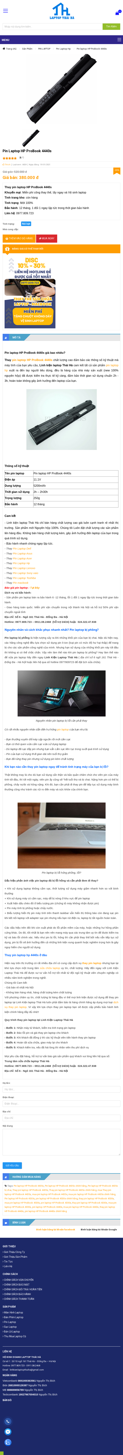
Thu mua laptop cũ (14, 1336)
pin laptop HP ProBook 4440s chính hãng (46, 1211)
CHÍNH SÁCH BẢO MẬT (16, 1284)
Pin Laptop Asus (22, 553)
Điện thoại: (8, 1097)
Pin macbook (20, 582)
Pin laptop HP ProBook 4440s (92, 48)
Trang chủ (11, 48)
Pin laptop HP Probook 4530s (20, 1198)
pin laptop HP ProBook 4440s (32, 360)
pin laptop (63, 729)
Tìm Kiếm (111, 26)
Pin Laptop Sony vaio (25, 573)
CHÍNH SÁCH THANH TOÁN (18, 1299)
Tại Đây (35, 587)
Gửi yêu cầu (12, 1165)
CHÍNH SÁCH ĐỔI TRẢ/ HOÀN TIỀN (22, 1289)
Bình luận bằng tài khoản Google (99, 1229)
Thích (6, 164)
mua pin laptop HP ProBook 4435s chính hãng (91, 1194)
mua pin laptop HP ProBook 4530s (22, 1202)
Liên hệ (7, 1266)
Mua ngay (46, 238)
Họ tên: (7, 1083)
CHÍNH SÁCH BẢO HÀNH (17, 1294)
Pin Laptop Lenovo (24, 568)
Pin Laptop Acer (22, 558)
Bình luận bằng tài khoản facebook (55, 1229)
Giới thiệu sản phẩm (15, 1256)
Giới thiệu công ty (14, 1252)
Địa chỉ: (7, 1111)
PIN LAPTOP (44, 48)
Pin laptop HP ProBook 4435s (29, 1185)
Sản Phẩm (27, 48)
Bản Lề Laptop (11, 1331)
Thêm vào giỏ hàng (19, 238)
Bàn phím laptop (13, 1317)
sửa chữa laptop (50, 968)
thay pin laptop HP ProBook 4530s (96, 1198)
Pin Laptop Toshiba (24, 577)
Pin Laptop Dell (22, 548)
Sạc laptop (10, 1326)
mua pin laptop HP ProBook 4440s (81, 1207)
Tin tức (8, 1261)
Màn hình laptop (13, 1312)
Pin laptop (9, 1322)
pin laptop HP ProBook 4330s (56, 1202)
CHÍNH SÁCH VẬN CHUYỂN (18, 1279)
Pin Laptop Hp (63, 48)
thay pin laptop (91, 963)
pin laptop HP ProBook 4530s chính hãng (57, 1198)
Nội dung (8, 1126)
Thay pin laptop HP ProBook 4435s (30, 1190)
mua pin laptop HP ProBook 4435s (49, 1194)
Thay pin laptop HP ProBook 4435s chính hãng (72, 1190)
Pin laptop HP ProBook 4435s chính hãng (66, 1185)
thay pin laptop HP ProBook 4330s (89, 1202)
